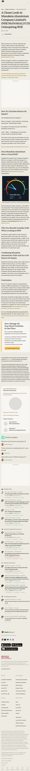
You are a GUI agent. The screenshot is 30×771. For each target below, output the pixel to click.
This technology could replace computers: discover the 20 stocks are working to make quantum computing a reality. (13, 75)
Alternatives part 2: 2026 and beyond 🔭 (14, 457)
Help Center (18, 717)
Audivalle (7, 616)
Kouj (6, 509)
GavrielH (6, 517)
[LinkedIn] (2, 640)
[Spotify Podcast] (10, 640)
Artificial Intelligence (20, 693)
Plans (17, 702)
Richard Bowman (8, 444)
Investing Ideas (4, 707)
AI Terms (3, 765)
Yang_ (6, 500)
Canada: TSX (4, 691)
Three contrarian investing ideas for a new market (14, 449)
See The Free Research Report (11, 415)
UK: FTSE (3, 682)
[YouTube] (7, 640)
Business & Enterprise (21, 725)
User (6, 607)
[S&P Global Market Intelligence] (6, 657)
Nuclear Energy (19, 688)
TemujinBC (7, 599)
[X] (5, 640)
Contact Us (18, 710)
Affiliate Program (20, 723)
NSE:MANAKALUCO (8, 57)
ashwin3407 (7, 541)
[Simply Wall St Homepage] (2, 1)
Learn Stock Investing (21, 720)
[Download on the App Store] (6, 645)
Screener (3, 704)
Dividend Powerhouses (21, 682)
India (2, 9)
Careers (17, 713)
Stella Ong (6, 453)
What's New (4, 716)
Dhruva (6, 532)
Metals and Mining (9, 9)
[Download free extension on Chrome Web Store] (9, 649)
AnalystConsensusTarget (9, 575)
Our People (18, 707)
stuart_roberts (7, 492)
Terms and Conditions (6, 760)
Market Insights (5, 713)
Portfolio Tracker (5, 702)
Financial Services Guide (7, 758)
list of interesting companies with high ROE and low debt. (15, 315)
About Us (18, 704)
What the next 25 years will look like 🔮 (13, 441)
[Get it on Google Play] (17, 645)
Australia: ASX (4, 685)
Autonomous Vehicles (21, 691)
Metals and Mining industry (16, 171)
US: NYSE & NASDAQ (6, 679)
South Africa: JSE (5, 693)
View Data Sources (5, 669)
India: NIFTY (4, 688)
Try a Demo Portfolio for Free (12, 348)
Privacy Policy (4, 763)
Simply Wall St (8, 34)
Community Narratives (6, 710)
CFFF (6, 551)
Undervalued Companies (21, 679)
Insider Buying (19, 685)
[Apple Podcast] (13, 640)
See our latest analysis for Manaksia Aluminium (14, 147)
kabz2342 (7, 565)
